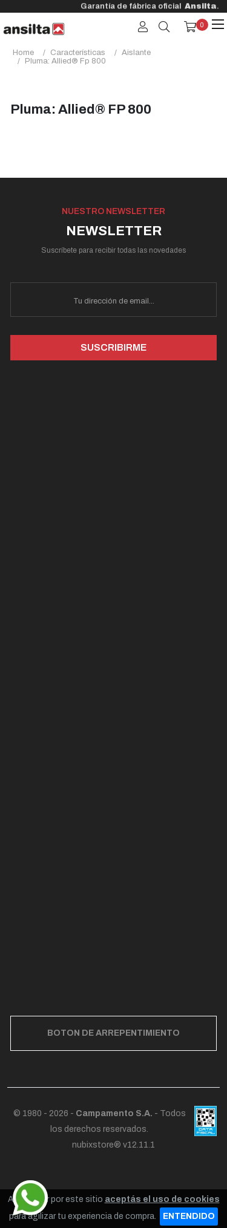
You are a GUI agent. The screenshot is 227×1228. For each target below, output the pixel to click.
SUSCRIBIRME (113, 347)
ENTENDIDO (189, 1216)
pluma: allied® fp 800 (65, 61)
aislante (136, 52)
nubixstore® (96, 1144)
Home (23, 52)
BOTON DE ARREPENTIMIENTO (113, 1033)
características (77, 52)
